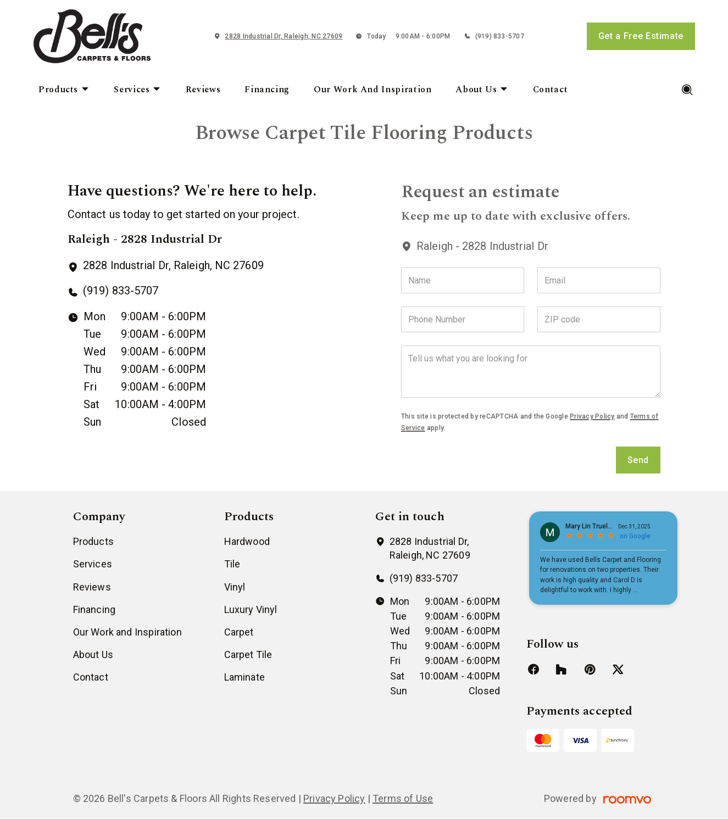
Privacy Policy (592, 416)
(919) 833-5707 (499, 36)
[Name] (462, 280)
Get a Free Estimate (640, 36)
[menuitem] (64, 90)
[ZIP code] (598, 319)
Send (638, 460)
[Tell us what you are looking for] (530, 372)
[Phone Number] (462, 319)
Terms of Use (403, 798)
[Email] (598, 280)
